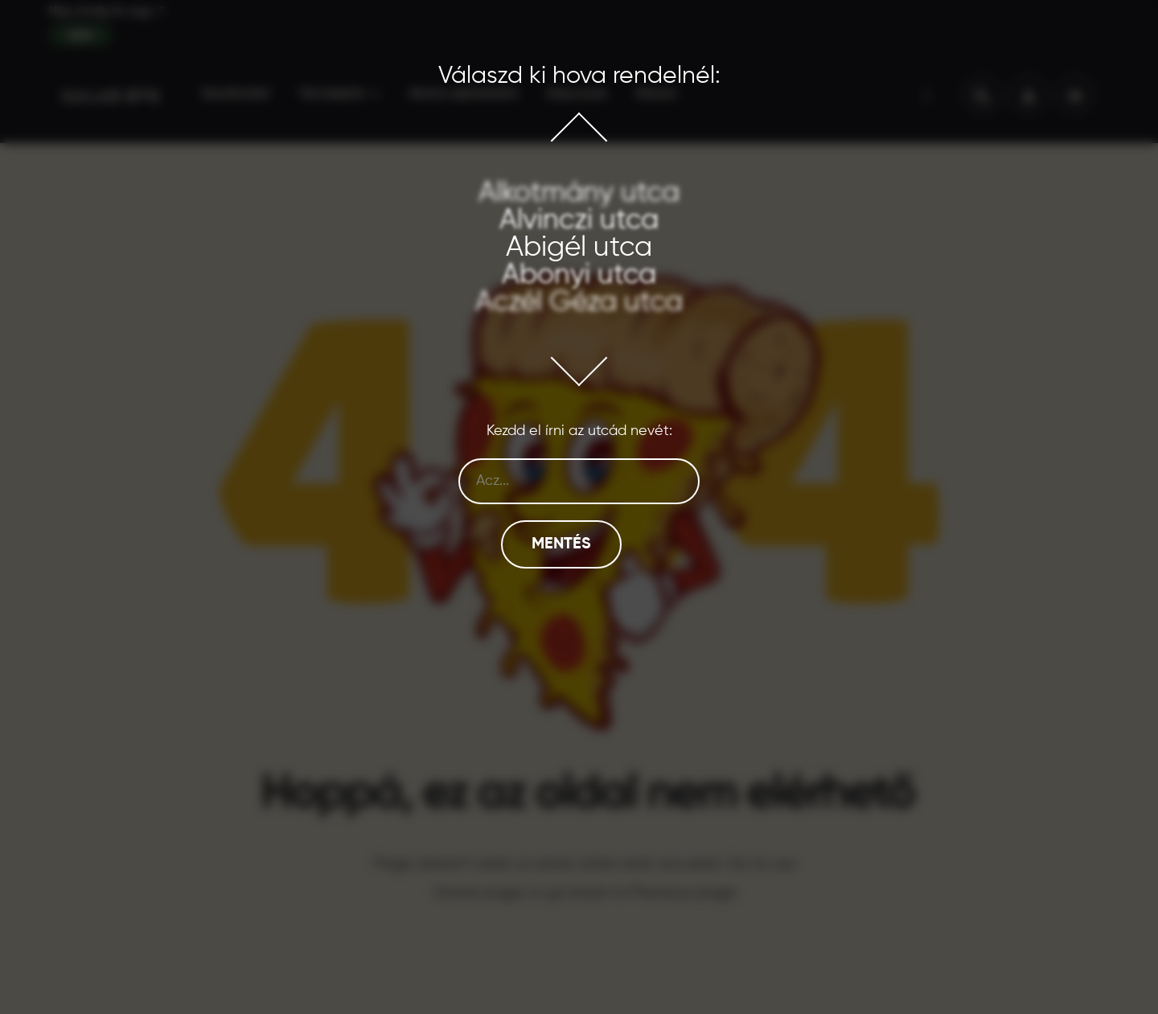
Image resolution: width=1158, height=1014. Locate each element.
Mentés (561, 544)
